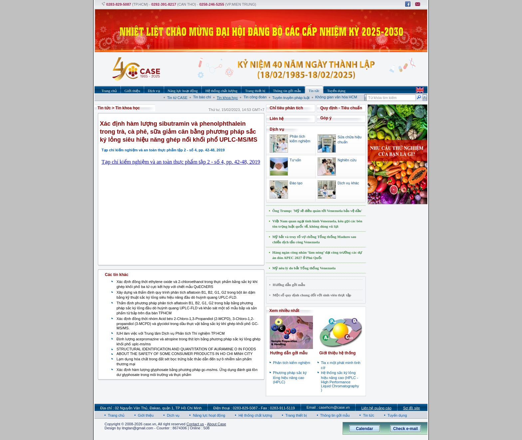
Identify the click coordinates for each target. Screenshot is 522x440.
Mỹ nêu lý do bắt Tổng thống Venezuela (304, 268)
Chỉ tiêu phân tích (286, 108)
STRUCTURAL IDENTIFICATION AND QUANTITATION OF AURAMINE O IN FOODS (186, 349)
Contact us (195, 424)
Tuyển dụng (397, 415)
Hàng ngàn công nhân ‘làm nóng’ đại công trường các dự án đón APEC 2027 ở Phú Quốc (317, 255)
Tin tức (104, 108)
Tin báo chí (202, 97)
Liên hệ (277, 118)
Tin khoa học (227, 98)
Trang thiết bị (296, 415)
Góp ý (326, 118)
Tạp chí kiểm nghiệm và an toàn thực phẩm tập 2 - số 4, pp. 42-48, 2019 (181, 162)
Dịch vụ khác (348, 183)
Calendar (364, 428)
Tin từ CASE (177, 98)
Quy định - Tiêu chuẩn (341, 108)
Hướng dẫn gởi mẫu (289, 285)
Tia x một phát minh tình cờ (340, 365)
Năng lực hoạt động (209, 415)
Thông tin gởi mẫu (335, 415)
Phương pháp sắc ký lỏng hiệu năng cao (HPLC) (290, 377)
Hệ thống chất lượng (255, 415)
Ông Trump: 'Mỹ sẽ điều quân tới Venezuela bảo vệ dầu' (317, 211)
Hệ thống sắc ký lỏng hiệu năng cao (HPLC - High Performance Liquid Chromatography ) (340, 381)
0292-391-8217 (163, 4)
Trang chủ (116, 415)
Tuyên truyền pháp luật (291, 98)
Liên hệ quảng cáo (376, 408)
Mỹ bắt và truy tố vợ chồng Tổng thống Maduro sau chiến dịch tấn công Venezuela (314, 239)
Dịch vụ (173, 415)
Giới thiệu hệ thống (337, 353)
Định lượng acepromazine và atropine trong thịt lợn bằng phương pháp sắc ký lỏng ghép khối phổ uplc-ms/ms (188, 341)
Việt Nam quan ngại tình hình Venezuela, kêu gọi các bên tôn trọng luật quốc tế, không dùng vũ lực (317, 223)
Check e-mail (405, 428)
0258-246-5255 (211, 4)
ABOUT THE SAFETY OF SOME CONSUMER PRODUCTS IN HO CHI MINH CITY (185, 354)
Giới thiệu (145, 415)
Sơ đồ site (411, 408)
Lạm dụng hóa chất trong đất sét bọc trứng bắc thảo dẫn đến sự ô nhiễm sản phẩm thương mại (184, 361)
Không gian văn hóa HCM (336, 97)
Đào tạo (296, 183)
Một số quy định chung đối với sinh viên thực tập (312, 295)
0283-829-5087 (118, 4)
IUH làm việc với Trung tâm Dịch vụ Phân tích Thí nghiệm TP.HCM (171, 333)
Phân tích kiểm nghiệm (291, 363)
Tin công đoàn (254, 97)
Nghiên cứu (347, 160)
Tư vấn (295, 160)
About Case (216, 424)
